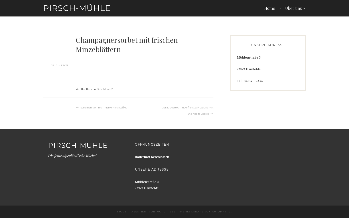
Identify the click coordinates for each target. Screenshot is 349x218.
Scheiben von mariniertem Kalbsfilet (103, 107)
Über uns (293, 8)
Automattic (221, 211)
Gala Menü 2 (105, 89)
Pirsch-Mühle (77, 8)
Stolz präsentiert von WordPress (146, 211)
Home (269, 8)
